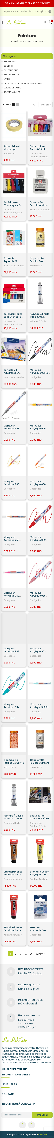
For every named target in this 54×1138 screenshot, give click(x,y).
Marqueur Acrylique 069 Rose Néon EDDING (11, 597)
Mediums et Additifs (40, 209)
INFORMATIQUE (11, 74)
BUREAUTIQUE (11, 70)
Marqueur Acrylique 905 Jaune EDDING (38, 428)
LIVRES (7, 79)
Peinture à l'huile (38, 321)
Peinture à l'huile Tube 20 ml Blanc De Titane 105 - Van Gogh (13, 820)
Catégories (35, 377)
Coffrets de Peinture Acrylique (39, 155)
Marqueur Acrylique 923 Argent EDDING (12, 428)
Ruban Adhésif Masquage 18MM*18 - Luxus (13, 149)
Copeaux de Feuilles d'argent (39, 761)
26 (31, 953)
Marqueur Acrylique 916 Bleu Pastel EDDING (40, 707)
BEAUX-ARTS (36, 265)
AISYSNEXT (43, 1134)
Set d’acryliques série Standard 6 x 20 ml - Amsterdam (13, 318)
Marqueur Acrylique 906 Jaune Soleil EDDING (11, 486)
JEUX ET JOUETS (12, 92)
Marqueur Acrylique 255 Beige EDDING (11, 540)
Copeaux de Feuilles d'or (37, 260)
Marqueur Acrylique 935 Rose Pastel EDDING (38, 597)
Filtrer (5, 104)
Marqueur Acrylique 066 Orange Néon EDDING (38, 486)
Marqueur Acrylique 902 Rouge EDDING (38, 540)
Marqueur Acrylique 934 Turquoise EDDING (11, 709)
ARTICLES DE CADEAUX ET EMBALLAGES (23, 83)
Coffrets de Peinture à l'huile (38, 825)
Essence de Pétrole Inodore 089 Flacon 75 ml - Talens (39, 207)
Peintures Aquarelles (14, 265)
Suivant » (40, 953)
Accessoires (10, 153)
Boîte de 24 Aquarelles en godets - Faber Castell (12, 374)
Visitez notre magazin (14, 1069)
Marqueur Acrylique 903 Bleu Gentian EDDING (38, 653)
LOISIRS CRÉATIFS (12, 87)
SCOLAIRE (8, 65)
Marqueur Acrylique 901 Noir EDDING (40, 372)
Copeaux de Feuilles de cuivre (14, 761)
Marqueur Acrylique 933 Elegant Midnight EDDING (13, 653)
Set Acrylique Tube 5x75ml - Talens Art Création (38, 151)
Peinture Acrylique (13, 879)
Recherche (52, 11)
